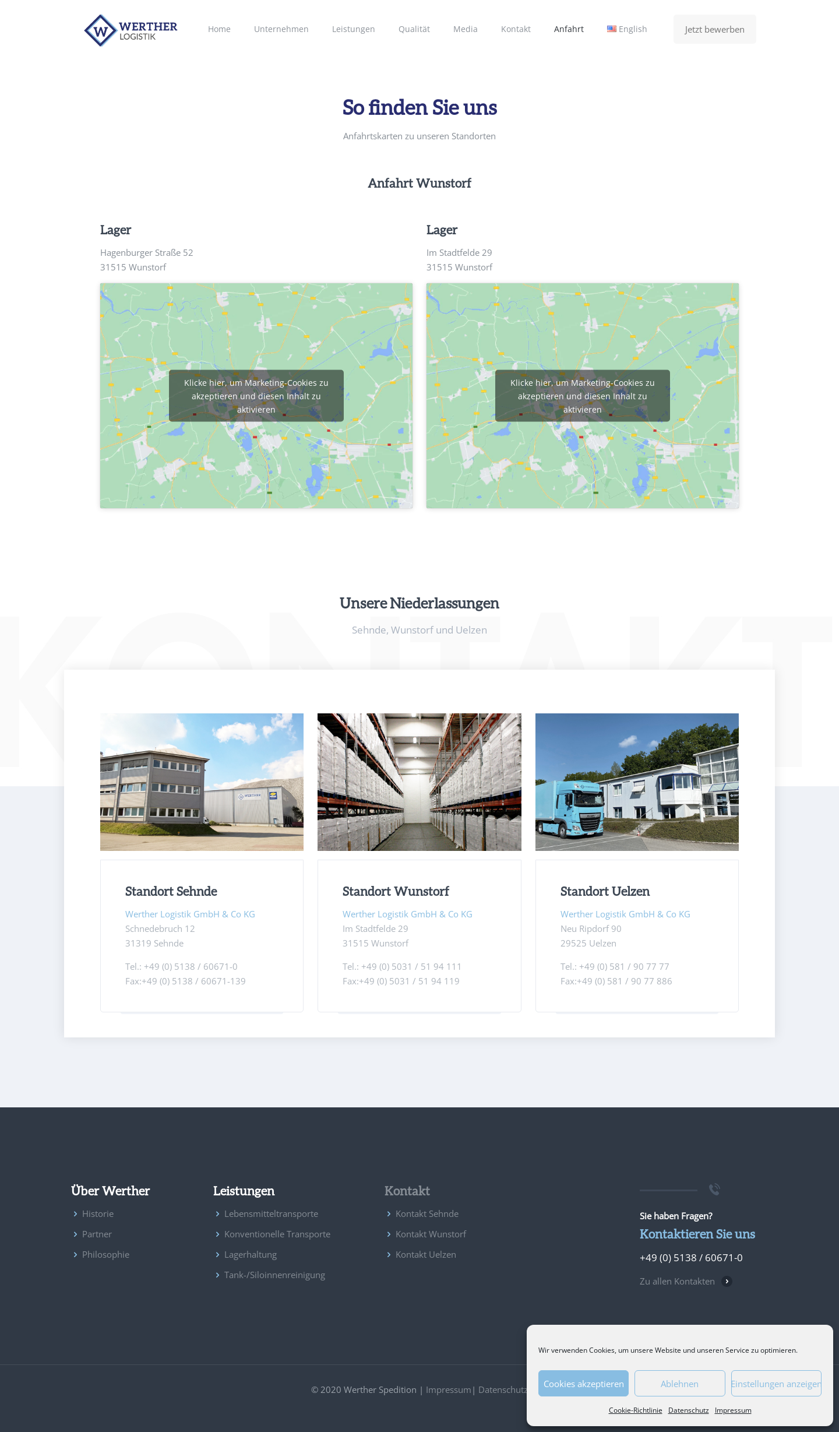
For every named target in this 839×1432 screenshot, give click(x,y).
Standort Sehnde (171, 891)
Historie (98, 1213)
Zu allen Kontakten (677, 1281)
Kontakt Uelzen (426, 1254)
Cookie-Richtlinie (635, 1410)
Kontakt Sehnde (427, 1213)
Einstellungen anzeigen (776, 1383)
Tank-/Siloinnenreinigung (274, 1274)
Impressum (733, 1410)
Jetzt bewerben (715, 29)
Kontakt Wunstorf (431, 1234)
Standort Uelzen (605, 891)
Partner (97, 1234)
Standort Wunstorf (396, 891)
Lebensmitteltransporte (271, 1213)
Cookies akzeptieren (584, 1383)
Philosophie (105, 1254)
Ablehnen (680, 1383)
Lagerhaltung (250, 1254)
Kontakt (407, 1190)
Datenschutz (688, 1410)
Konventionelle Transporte (277, 1234)
